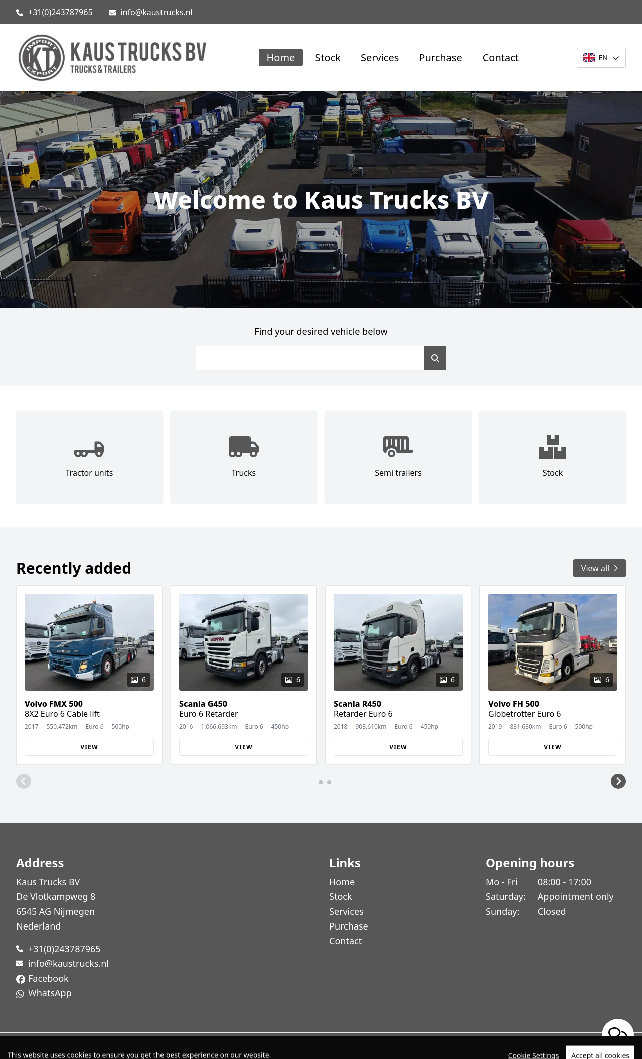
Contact (501, 57)
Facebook (48, 978)
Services (380, 57)
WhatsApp (50, 993)
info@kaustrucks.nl (157, 12)
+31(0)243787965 (60, 12)
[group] (89, 675)
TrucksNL (70, 1045)
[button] (23, 781)
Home (281, 57)
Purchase (440, 57)
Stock (328, 57)
